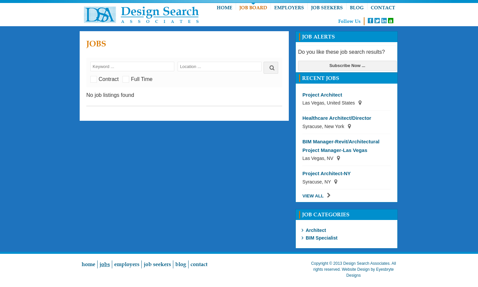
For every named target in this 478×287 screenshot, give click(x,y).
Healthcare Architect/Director (336, 118)
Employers (289, 8)
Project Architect (322, 95)
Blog (357, 8)
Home (224, 8)
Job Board (253, 8)
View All (313, 195)
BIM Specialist (322, 238)
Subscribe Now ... (347, 65)
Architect (316, 230)
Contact (383, 8)
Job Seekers (327, 8)
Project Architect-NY (326, 173)
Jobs (105, 264)
